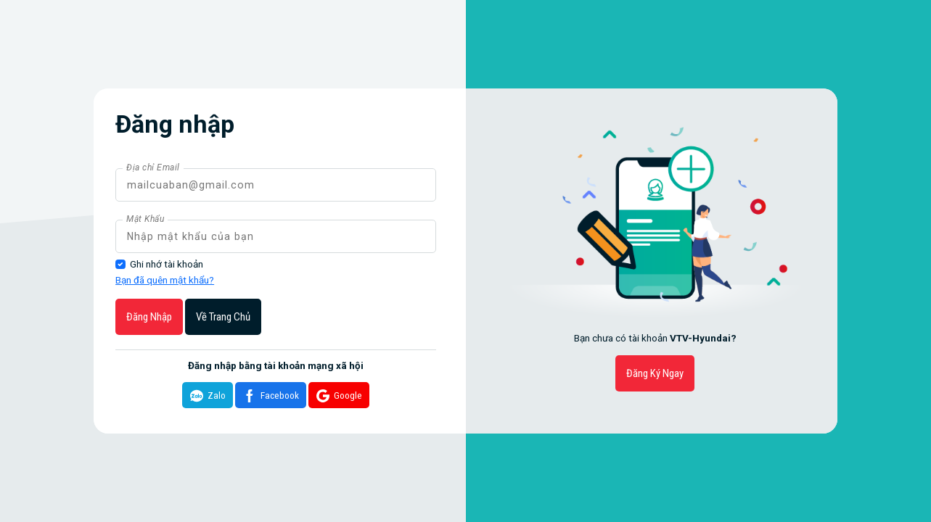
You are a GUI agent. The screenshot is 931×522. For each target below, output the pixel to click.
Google (337, 396)
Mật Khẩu (145, 219)
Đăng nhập (149, 316)
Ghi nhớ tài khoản (166, 264)
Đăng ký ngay (655, 373)
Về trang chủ (223, 316)
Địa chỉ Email (153, 168)
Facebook (269, 396)
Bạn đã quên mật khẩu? (164, 280)
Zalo (206, 396)
